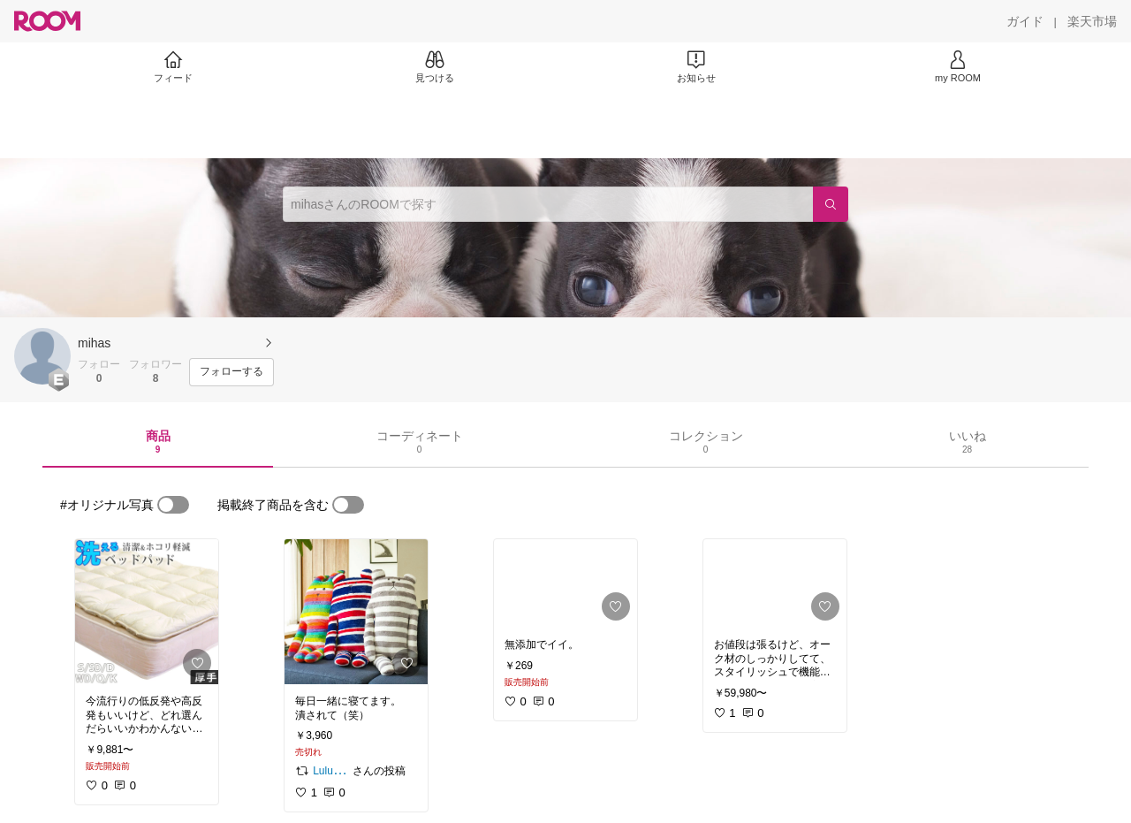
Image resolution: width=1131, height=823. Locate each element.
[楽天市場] (1092, 21)
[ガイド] (1025, 21)
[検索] (830, 204)
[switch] (173, 505)
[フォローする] (231, 372)
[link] (146, 611)
